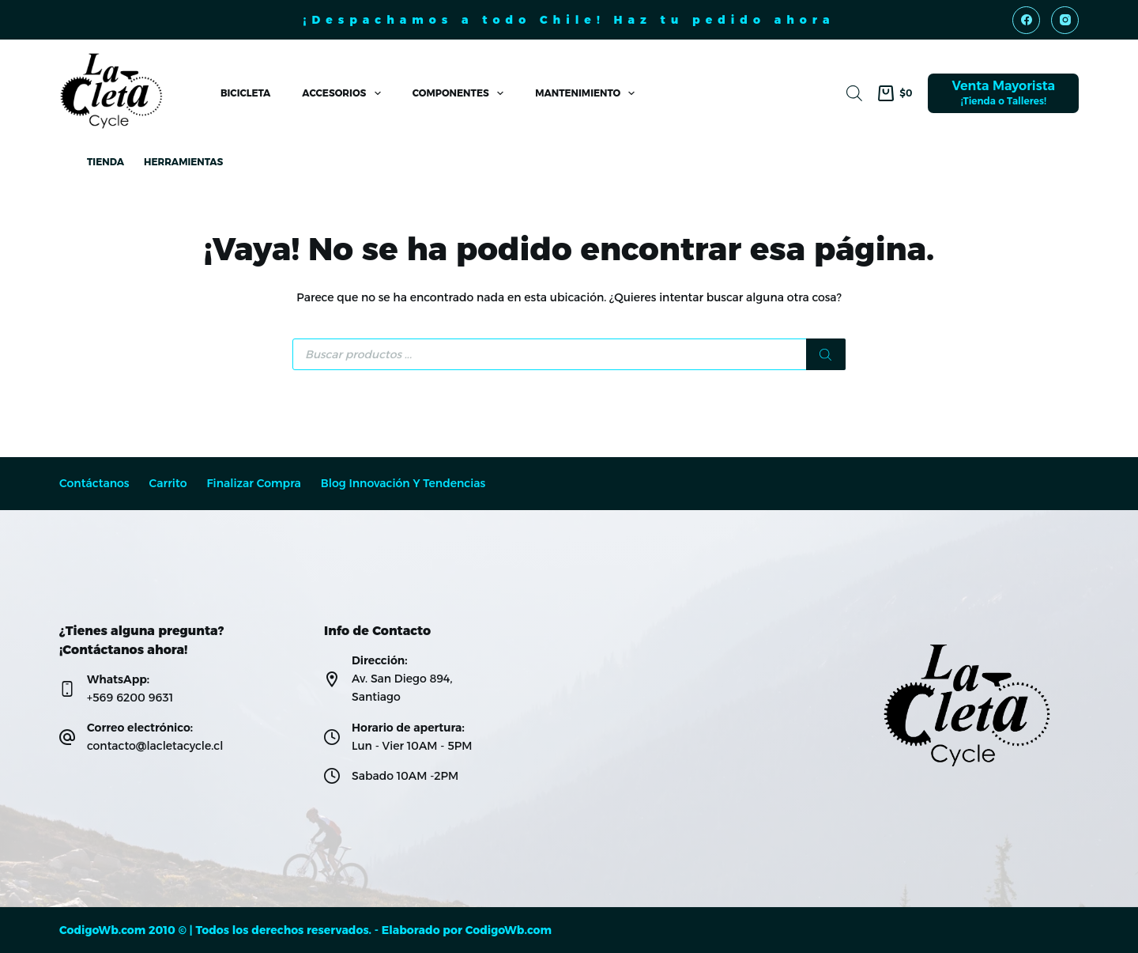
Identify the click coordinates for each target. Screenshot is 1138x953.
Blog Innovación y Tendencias (403, 483)
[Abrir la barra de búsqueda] (854, 92)
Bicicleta (245, 93)
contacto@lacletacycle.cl (155, 746)
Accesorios (344, 93)
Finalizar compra (253, 483)
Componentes (461, 93)
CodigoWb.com (508, 930)
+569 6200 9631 (130, 697)
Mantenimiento (588, 93)
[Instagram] (1065, 20)
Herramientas (183, 162)
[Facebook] (1026, 20)
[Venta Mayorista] (1003, 93)
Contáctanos (94, 483)
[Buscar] (826, 354)
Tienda (105, 162)
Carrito (168, 483)
